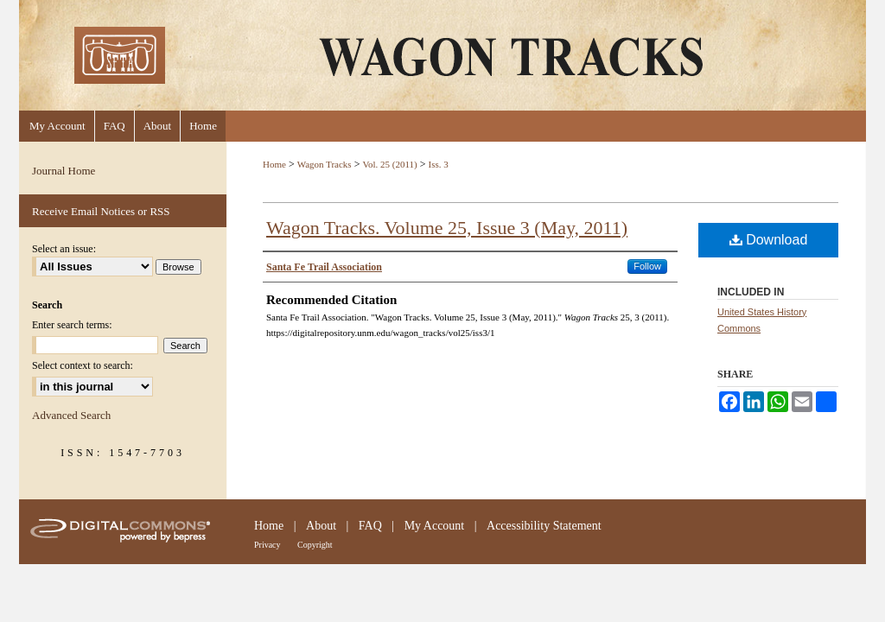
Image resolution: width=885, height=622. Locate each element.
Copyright (315, 544)
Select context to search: (82, 365)
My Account (434, 525)
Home (274, 164)
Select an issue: (64, 249)
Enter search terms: (72, 325)
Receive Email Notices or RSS (101, 211)
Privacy (267, 544)
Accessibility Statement (544, 525)
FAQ (370, 525)
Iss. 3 (438, 164)
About (321, 525)
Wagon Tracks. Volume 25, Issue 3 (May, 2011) (446, 227)
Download (768, 239)
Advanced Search (71, 415)
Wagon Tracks (324, 164)
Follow (647, 266)
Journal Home (63, 170)
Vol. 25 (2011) (389, 164)
